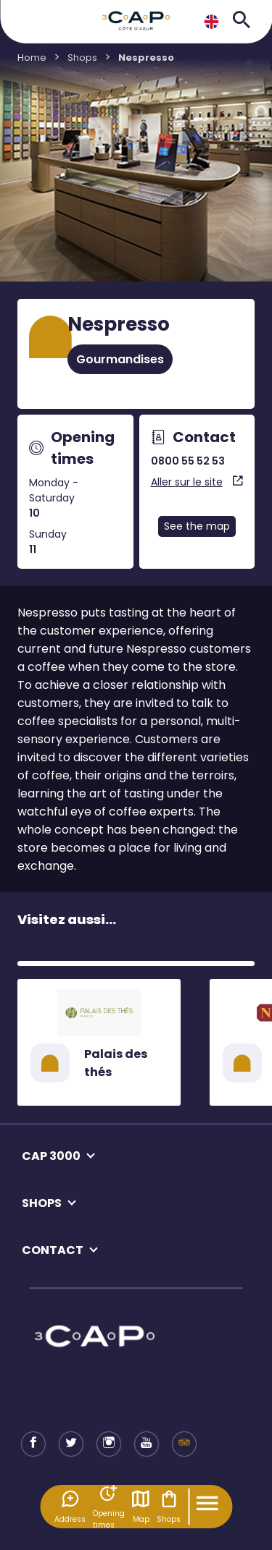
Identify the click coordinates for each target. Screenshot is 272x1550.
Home (31, 57)
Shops (169, 1506)
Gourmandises (120, 359)
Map (140, 1506)
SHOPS (42, 1203)
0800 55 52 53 (188, 461)
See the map (197, 526)
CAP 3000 (51, 1156)
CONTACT (52, 1250)
